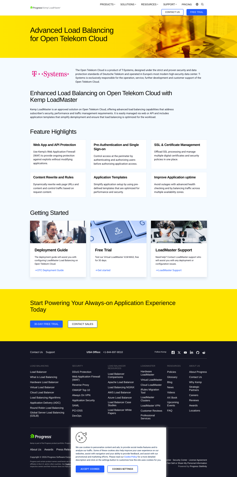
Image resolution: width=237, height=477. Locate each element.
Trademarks (69, 464)
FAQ (169, 410)
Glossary (172, 377)
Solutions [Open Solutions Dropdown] (127, 4)
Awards (193, 405)
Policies (171, 372)
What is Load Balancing (43, 377)
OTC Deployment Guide (50, 270)
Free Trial (196, 12)
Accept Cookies (90, 469)
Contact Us (172, 12)
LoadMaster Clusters (147, 399)
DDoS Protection (81, 372)
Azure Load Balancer (120, 397)
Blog (169, 382)
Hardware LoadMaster (147, 373)
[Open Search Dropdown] (202, 4)
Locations (194, 410)
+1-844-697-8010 (113, 352)
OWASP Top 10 (81, 390)
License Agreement (198, 460)
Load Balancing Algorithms (45, 397)
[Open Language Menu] (197, 4)
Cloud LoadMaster (151, 385)
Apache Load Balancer (121, 382)
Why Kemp (195, 382)
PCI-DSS (77, 410)
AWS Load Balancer (119, 392)
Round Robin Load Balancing (46, 407)
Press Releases (65, 449)
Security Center (180, 460)
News (170, 387)
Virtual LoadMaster (151, 379)
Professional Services (148, 417)
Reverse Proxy (80, 385)
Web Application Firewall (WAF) (86, 378)
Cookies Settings (122, 469)
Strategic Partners (194, 388)
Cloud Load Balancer (42, 392)
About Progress (198, 372)
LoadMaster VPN (150, 405)
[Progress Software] (41, 436)
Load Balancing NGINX (121, 387)
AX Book (172, 397)
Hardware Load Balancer (44, 382)
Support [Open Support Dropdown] (169, 4)
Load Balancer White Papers (120, 411)
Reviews (194, 400)
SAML (75, 405)
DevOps (76, 415)
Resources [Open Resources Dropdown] (148, 4)
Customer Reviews (151, 410)
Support (50, 352)
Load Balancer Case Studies (119, 404)
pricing (187, 4)
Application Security (83, 400)
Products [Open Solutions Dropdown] (107, 4)
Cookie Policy (130, 457)
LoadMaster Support (170, 270)
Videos (171, 392)
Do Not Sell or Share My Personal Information (185, 463)
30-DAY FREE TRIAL (46, 324)
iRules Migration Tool (150, 391)
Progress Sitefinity (198, 466)
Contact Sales (82, 324)
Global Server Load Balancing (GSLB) (47, 414)
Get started (104, 270)
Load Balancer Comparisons (116, 375)
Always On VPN (81, 395)
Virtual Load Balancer (42, 387)
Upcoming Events (173, 404)
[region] (118, 452)
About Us (35, 449)
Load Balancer (38, 372)
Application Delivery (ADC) (45, 402)
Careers (193, 395)
